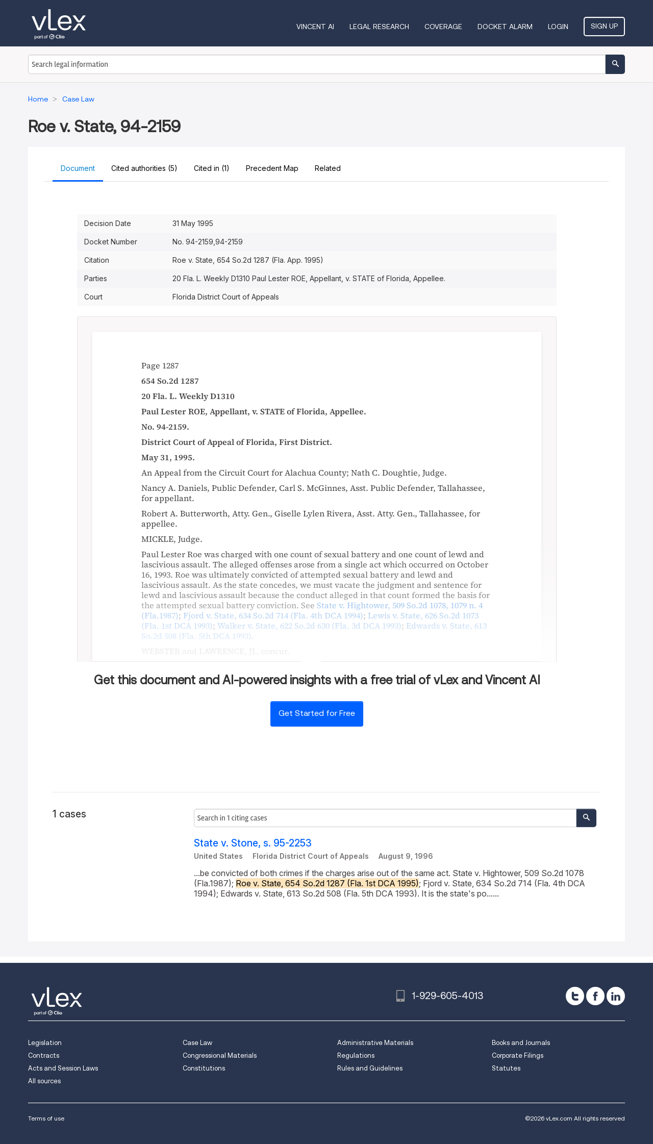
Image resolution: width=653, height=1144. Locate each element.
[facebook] (595, 996)
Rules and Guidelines (370, 1068)
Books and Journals (521, 1043)
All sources (44, 1081)
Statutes (506, 1068)
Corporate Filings (517, 1055)
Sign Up (604, 26)
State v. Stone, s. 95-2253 (253, 843)
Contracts (43, 1055)
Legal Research (379, 26)
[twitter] (575, 996)
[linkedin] (616, 996)
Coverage (443, 26)
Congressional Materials (220, 1055)
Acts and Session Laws (63, 1068)
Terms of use (46, 1118)
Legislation (45, 1043)
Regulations (355, 1055)
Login (558, 26)
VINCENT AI (315, 26)
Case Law (197, 1043)
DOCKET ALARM (505, 26)
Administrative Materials (375, 1043)
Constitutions (204, 1068)
